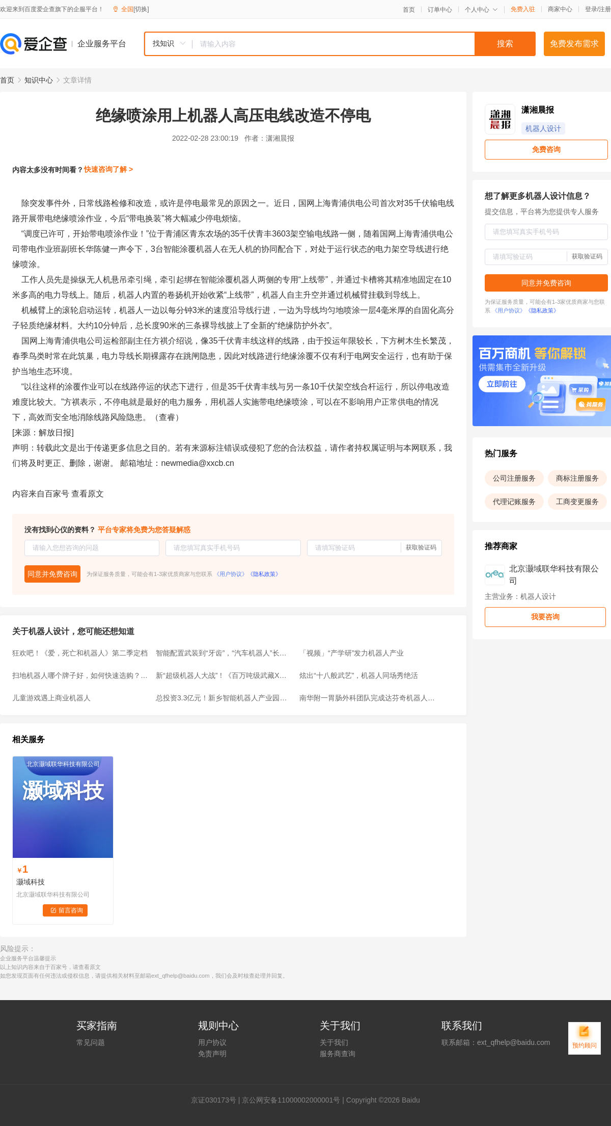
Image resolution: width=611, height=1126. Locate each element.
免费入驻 (523, 9)
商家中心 (560, 9)
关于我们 (334, 1042)
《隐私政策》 (264, 574)
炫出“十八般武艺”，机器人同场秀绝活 (358, 675)
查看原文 (87, 493)
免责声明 (212, 1054)
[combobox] (340, 44)
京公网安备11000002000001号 (291, 1100)
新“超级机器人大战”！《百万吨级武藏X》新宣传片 (224, 675)
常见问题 (90, 1042)
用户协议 (212, 1042)
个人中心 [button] (481, 9)
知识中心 (38, 80)
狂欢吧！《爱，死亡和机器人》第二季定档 (80, 653)
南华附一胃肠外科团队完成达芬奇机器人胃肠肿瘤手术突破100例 (368, 698)
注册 (605, 9)
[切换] (141, 9)
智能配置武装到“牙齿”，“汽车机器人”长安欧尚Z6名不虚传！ (224, 653)
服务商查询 (337, 1054)
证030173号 (217, 1100)
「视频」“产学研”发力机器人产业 (351, 653)
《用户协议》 (230, 574)
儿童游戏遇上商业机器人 (51, 698)
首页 (409, 10)
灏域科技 (30, 882)
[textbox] (364, 44)
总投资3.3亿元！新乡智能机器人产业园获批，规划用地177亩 (224, 698)
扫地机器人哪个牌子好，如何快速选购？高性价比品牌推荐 (81, 675)
